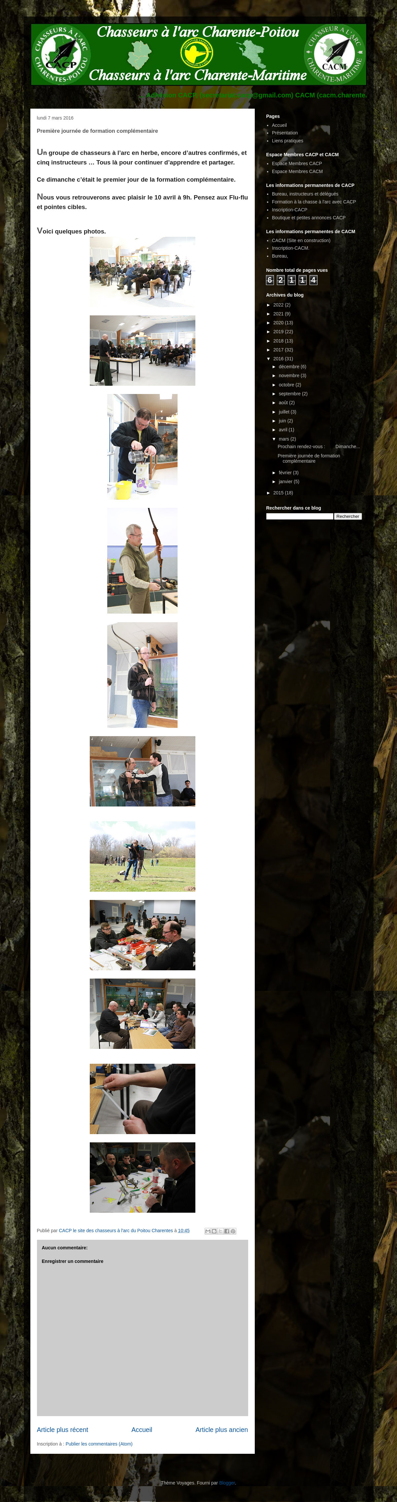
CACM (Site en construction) (301, 240)
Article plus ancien (221, 1429)
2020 (279, 322)
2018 (279, 340)
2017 (279, 349)
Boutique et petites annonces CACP (309, 217)
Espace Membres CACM (297, 171)
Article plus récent (62, 1429)
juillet (285, 411)
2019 (279, 331)
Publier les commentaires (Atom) (99, 1444)
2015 (279, 492)
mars (284, 439)
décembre (290, 366)
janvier (286, 481)
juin (283, 420)
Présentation (285, 132)
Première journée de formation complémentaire (309, 458)
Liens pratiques (287, 140)
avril (284, 429)
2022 (279, 304)
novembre (290, 375)
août (284, 402)
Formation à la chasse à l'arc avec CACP (314, 201)
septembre (290, 393)
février (286, 472)
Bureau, (280, 256)
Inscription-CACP (289, 209)
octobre (287, 384)
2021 (279, 313)
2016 (279, 358)
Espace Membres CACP (297, 163)
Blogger (227, 1482)
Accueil (141, 1429)
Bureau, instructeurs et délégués (305, 194)
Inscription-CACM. (291, 248)
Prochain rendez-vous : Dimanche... (319, 446)
